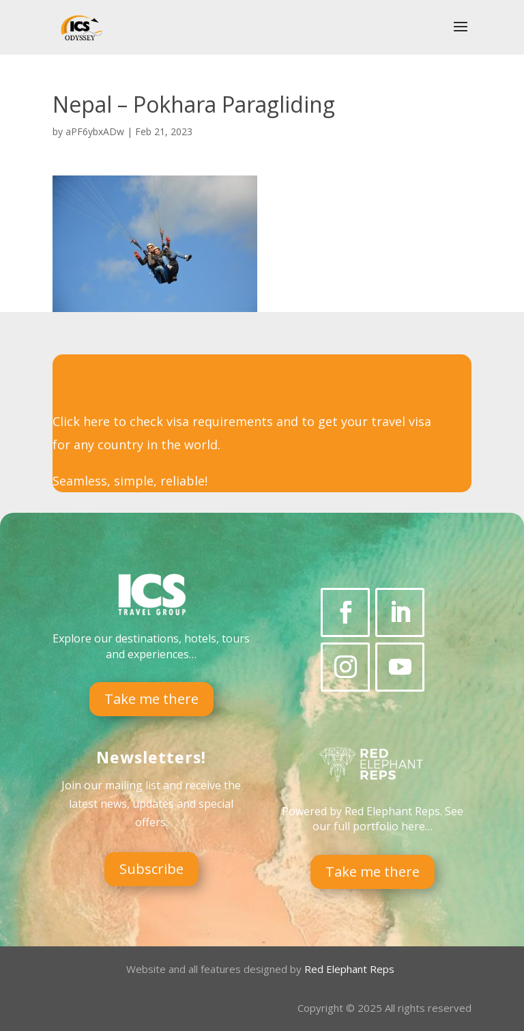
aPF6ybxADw (95, 131)
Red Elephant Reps (350, 969)
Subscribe (151, 869)
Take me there (151, 699)
